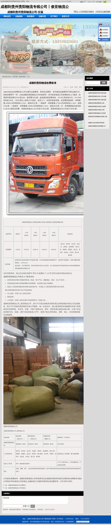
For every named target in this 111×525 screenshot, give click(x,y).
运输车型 (42, 16)
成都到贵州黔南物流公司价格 (97, 113)
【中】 (76, 87)
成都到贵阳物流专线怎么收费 (97, 106)
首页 (9, 76)
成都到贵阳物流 (8, 92)
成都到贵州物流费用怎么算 (96, 103)
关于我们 (54, 16)
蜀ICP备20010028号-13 (83, 523)
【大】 (80, 87)
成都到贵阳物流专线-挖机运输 (97, 93)
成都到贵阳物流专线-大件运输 (97, 96)
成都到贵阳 (22, 76)
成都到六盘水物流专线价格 (96, 122)
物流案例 (30, 16)
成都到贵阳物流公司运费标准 (17, 485)
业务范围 (15, 76)
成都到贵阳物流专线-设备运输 (97, 99)
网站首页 (7, 16)
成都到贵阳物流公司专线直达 (17, 488)
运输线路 (18, 16)
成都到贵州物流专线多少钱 (96, 110)
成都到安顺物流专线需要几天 (97, 126)
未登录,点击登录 (50, 511)
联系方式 (65, 16)
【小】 (72, 87)
